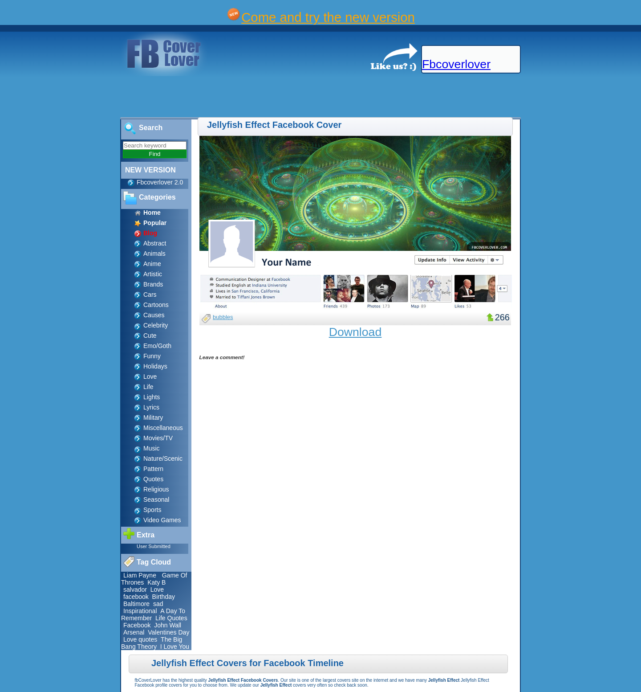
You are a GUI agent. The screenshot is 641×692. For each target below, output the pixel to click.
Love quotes (140, 639)
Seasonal (156, 499)
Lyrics (151, 407)
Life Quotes (171, 618)
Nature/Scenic (163, 458)
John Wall (167, 625)
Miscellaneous (163, 427)
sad (158, 603)
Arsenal (133, 632)
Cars (150, 294)
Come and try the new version (328, 17)
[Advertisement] (162, 97)
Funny (152, 356)
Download (355, 332)
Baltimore (136, 603)
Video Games (162, 520)
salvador (135, 589)
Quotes (153, 479)
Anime (152, 263)
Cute (150, 335)
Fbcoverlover (456, 64)
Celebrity (155, 325)
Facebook (136, 625)
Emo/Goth (157, 345)
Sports (152, 509)
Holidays (155, 366)
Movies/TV (158, 438)
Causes (153, 315)
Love (150, 376)
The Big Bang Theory (151, 643)
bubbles (223, 317)
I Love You (174, 646)
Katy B (156, 582)
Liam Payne (139, 575)
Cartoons (156, 304)
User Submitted (153, 546)
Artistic (152, 274)
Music (151, 448)
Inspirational (140, 610)
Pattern (153, 468)
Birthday (163, 596)
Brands (153, 284)
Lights (151, 397)
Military (153, 417)
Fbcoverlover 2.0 (160, 182)
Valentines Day (168, 632)
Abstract (154, 243)
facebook (136, 596)
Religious (156, 489)
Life (148, 386)
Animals (154, 253)
